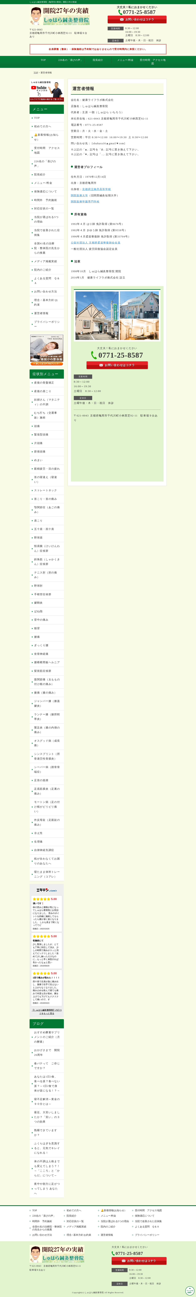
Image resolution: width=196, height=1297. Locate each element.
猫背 (37, 628)
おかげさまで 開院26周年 (47, 1052)
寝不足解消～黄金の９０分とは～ (47, 1101)
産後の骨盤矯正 (44, 382)
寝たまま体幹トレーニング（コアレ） (47, 874)
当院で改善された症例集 (47, 232)
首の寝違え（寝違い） (45, 479)
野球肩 (38, 537)
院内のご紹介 (42, 269)
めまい (38, 460)
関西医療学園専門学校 (85, 201)
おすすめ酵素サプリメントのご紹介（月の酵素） (47, 1037)
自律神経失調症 (44, 850)
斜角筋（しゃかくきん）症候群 (47, 562)
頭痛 (37, 426)
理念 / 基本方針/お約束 (46, 302)
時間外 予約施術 (45, 200)
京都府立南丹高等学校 (96, 189)
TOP (43, 60)
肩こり (38, 520)
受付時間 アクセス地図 (153, 62)
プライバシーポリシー (47, 324)
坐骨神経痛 (41, 653)
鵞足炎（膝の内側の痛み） (47, 730)
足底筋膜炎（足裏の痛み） (47, 791)
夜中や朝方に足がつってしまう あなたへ (47, 1188)
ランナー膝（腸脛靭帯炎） (47, 717)
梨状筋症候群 (42, 670)
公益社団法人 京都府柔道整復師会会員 (96, 242)
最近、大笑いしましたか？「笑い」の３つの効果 (47, 1117)
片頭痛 (38, 443)
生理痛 (38, 841)
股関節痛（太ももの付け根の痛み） (47, 682)
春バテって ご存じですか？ (47, 1066)
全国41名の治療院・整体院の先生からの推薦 (47, 248)
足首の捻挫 (41, 780)
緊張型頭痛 (41, 434)
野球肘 (38, 585)
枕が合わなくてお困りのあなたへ (47, 861)
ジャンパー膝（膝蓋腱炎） (47, 703)
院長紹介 (98, 60)
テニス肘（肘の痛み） (45, 575)
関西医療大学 (79, 195)
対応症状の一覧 (44, 208)
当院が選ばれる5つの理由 (46, 219)
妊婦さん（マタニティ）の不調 (47, 402)
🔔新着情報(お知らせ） (46, 137)
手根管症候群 (42, 594)
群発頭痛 (40, 451)
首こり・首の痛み (45, 498)
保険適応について (45, 191)
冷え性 (38, 833)
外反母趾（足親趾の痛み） (47, 822)
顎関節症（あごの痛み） (47, 510)
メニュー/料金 (125, 60)
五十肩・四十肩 (44, 529)
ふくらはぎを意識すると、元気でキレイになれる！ (47, 1148)
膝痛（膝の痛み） (45, 692)
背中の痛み (41, 619)
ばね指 (38, 611)
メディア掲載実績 (45, 261)
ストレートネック (45, 490)
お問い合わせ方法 (45, 291)
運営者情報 (41, 313)
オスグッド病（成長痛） (47, 743)
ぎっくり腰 (41, 645)
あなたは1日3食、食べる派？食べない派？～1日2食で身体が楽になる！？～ (47, 1083)
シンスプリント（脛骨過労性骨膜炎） (47, 756)
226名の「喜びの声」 (70, 60)
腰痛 (37, 636)
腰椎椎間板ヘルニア (47, 662)
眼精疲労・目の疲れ (47, 468)
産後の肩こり (42, 391)
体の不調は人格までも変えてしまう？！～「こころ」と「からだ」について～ (47, 1168)
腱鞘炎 (38, 602)
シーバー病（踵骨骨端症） (47, 769)
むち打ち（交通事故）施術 (45, 415)
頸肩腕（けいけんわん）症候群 (47, 548)
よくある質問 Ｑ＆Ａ (47, 281)
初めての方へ (42, 126)
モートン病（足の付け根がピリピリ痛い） (47, 807)
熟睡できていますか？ (45, 1132)
